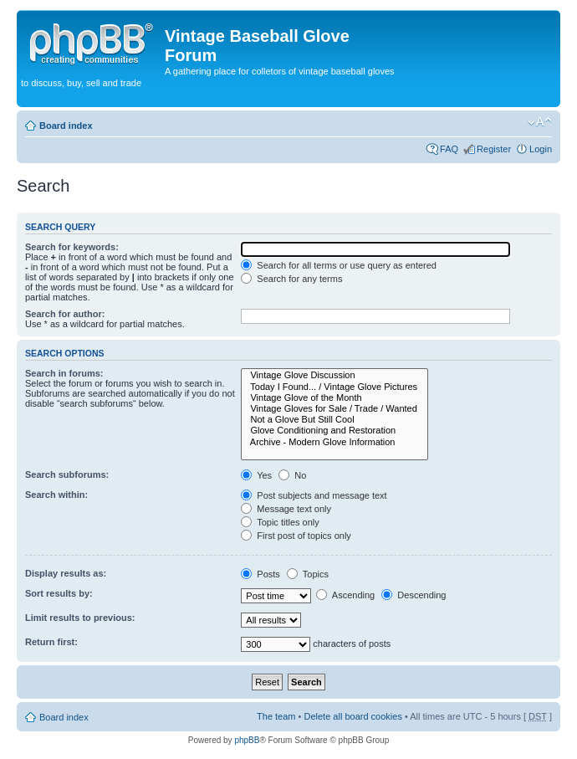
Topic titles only (280, 522)
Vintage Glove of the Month (334, 397)
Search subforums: (67, 474)
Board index (66, 126)
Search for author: (65, 314)
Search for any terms (291, 279)
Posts (260, 574)
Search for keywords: (72, 247)
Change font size (540, 122)
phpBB (246, 740)
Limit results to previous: (80, 618)
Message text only (286, 509)
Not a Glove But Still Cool (334, 419)
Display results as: (65, 573)
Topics (308, 574)
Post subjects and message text (313, 495)
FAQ (449, 149)
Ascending (345, 595)
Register (494, 149)
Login (540, 149)
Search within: (56, 495)
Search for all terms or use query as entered (339, 265)
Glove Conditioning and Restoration (334, 430)
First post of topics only (296, 536)
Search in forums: (64, 373)
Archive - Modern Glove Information (334, 442)
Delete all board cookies (352, 716)
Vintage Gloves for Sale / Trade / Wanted (334, 408)
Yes (256, 475)
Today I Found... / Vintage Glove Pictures (334, 387)
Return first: (51, 642)
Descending (413, 595)
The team (276, 716)
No (292, 475)
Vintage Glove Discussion (334, 375)
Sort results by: (59, 593)
